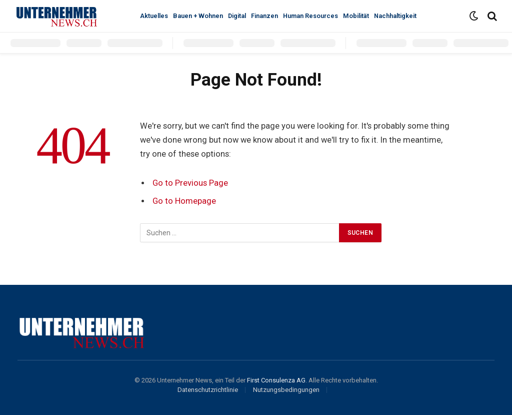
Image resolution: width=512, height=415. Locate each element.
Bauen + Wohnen (198, 16)
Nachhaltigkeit (395, 16)
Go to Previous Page (190, 183)
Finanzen (264, 16)
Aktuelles (154, 16)
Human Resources (310, 16)
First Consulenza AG (276, 380)
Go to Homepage (184, 201)
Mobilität (356, 16)
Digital (237, 16)
